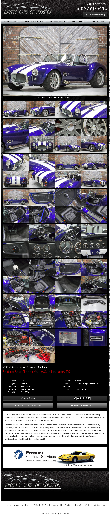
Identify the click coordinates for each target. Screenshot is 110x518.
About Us (77, 21)
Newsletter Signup (95, 14)
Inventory (11, 21)
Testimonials (57, 21)
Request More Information (28, 405)
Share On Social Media (82, 405)
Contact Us (98, 21)
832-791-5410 (92, 8)
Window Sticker (28, 398)
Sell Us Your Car (33, 21)
